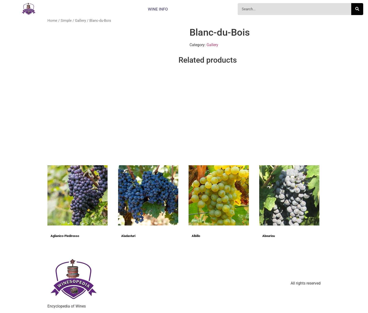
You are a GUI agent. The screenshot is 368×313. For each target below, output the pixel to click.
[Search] (357, 9)
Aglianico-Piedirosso (65, 236)
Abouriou (268, 236)
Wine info (158, 9)
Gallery (80, 20)
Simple (66, 20)
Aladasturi (128, 236)
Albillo (196, 236)
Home (52, 20)
